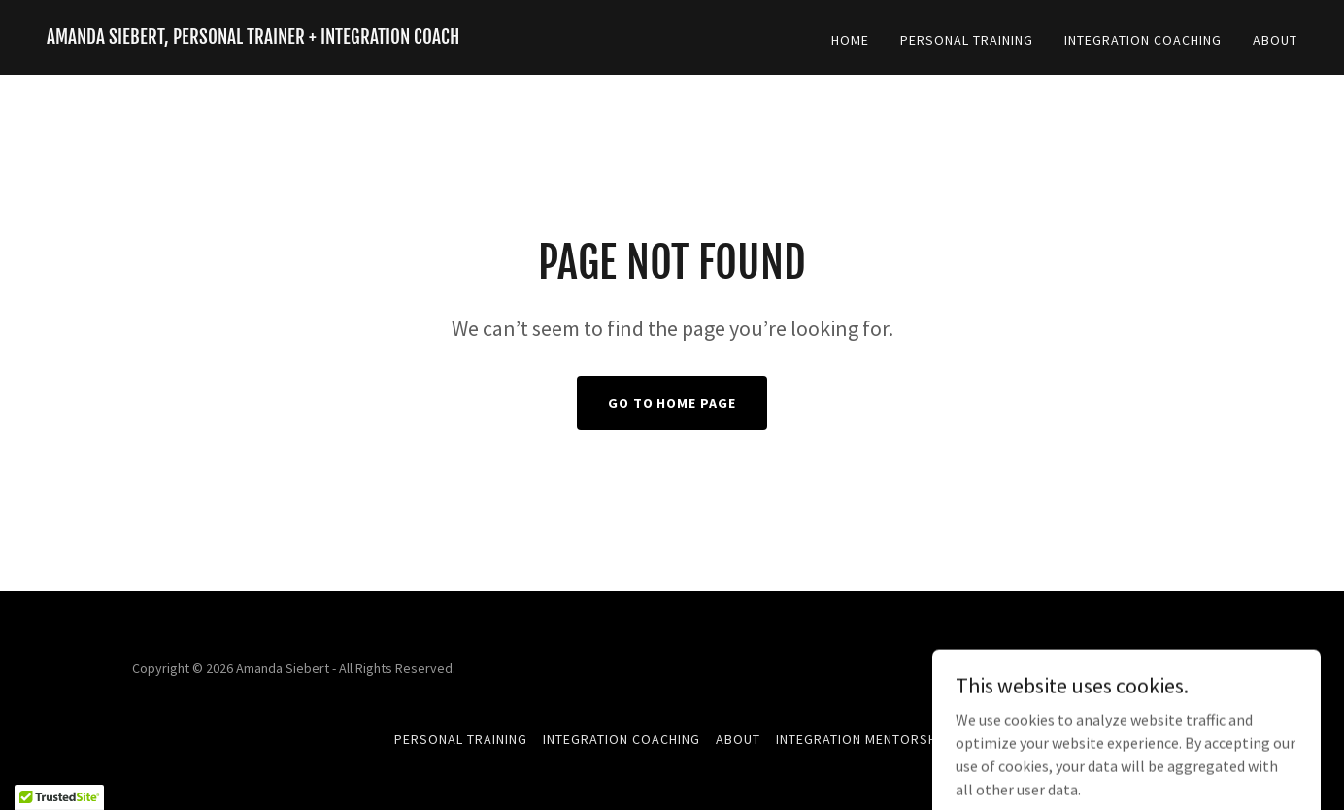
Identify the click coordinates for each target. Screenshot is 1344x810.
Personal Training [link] (966, 40)
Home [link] (850, 40)
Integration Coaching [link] (1143, 40)
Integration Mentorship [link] (863, 739)
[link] (253, 38)
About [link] (1275, 40)
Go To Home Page (672, 403)
